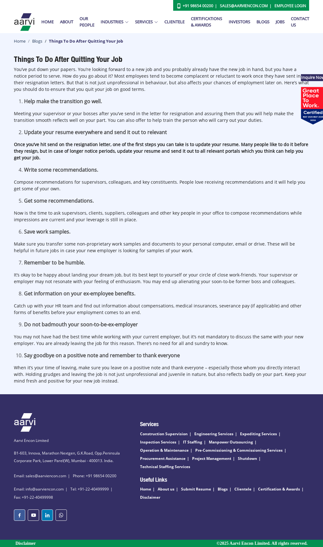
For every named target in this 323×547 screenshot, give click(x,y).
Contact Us (300, 22)
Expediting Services (258, 434)
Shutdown (247, 458)
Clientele (174, 22)
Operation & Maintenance (164, 450)
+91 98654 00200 (198, 6)
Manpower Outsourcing (231, 442)
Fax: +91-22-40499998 (33, 497)
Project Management (211, 458)
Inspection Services (158, 442)
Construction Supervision (164, 434)
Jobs (280, 22)
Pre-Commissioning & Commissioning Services (239, 450)
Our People (86, 22)
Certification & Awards (279, 489)
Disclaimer (150, 497)
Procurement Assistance (162, 458)
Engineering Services (213, 434)
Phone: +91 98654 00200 (94, 476)
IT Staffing (192, 442)
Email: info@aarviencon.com (39, 489)
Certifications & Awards (206, 22)
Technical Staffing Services (165, 466)
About (66, 22)
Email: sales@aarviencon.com (40, 476)
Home (47, 22)
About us (166, 489)
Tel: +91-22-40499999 (89, 489)
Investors (239, 22)
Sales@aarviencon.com (244, 6)
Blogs (262, 22)
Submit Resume (196, 489)
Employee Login (290, 6)
